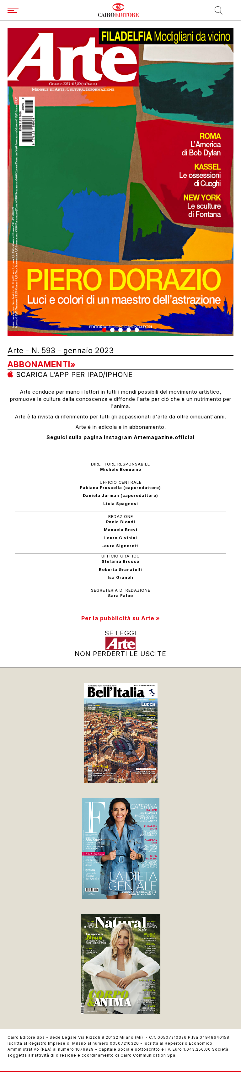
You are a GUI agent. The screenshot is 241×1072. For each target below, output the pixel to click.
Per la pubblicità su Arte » (120, 618)
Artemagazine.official (164, 437)
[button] (104, 329)
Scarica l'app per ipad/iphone (74, 374)
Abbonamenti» (42, 364)
